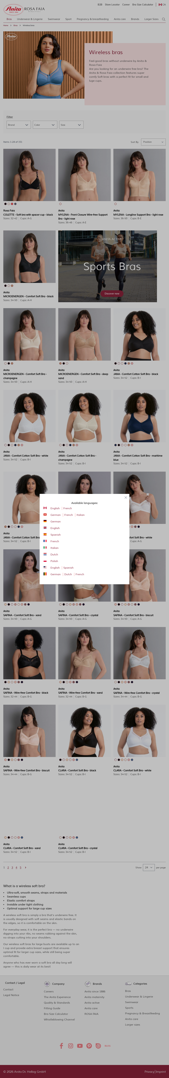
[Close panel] (126, 497)
